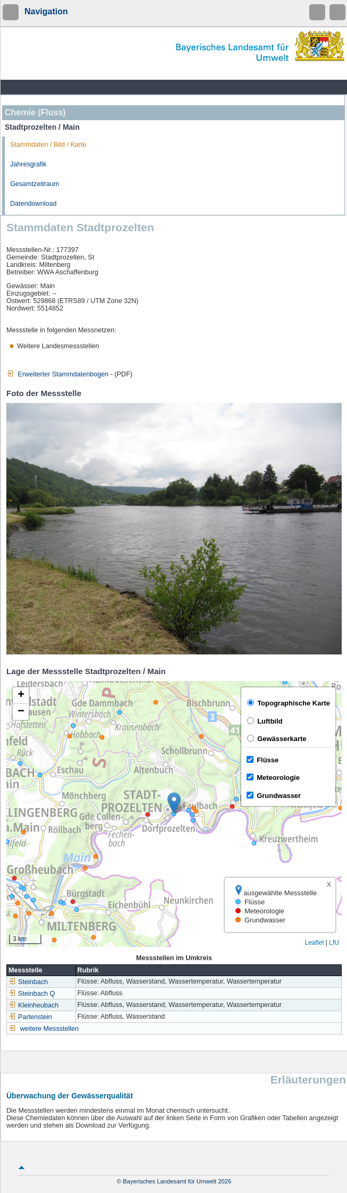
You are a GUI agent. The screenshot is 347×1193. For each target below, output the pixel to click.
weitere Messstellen (49, 1028)
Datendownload (33, 203)
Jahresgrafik (28, 164)
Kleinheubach (33, 1005)
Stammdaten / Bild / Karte (48, 144)
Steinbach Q (32, 993)
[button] (174, 803)
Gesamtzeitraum (34, 184)
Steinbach (28, 982)
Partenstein (30, 1017)
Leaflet (314, 942)
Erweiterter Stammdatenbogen (57, 374)
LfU (334, 942)
